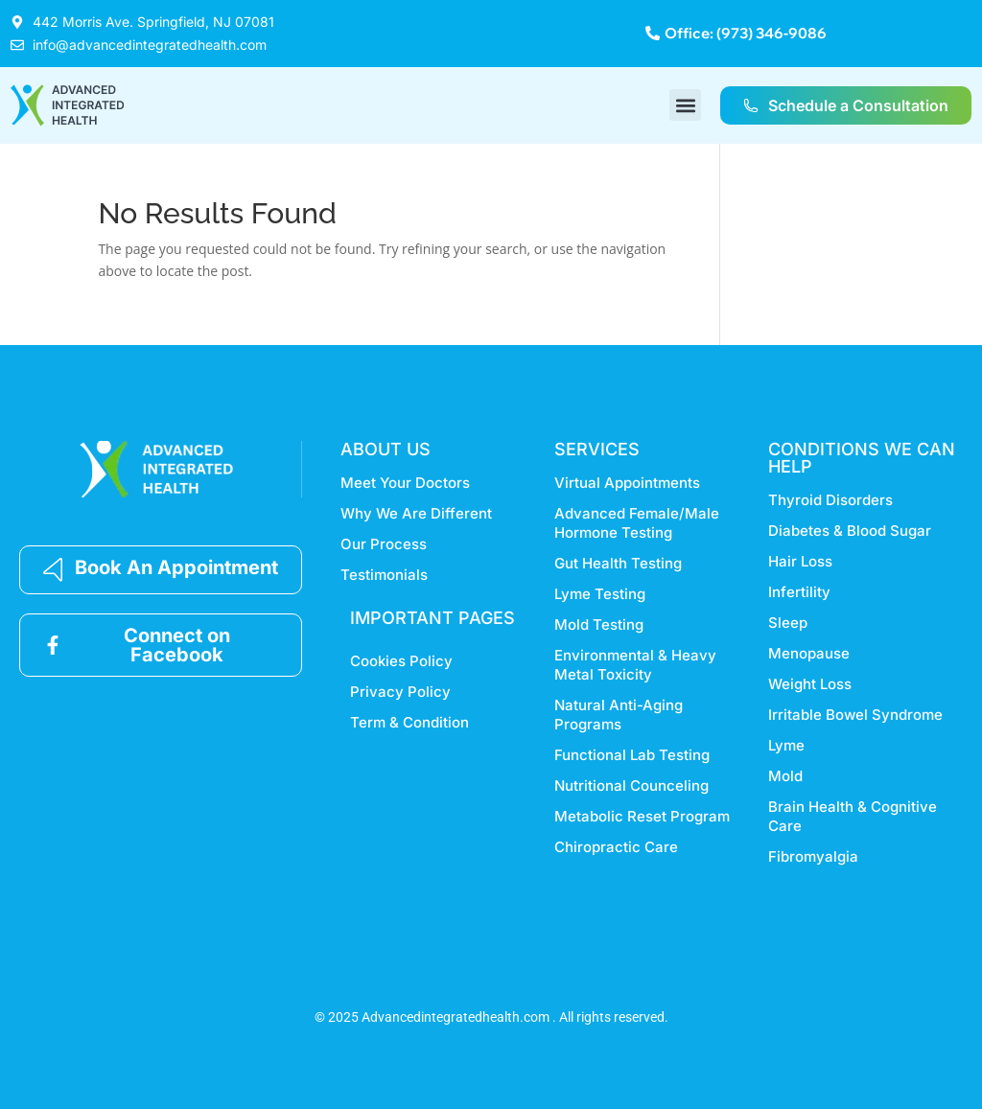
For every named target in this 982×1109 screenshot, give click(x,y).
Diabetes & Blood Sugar (849, 530)
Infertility (799, 592)
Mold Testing (598, 624)
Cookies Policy (401, 661)
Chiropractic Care (616, 847)
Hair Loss (800, 561)
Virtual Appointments (627, 483)
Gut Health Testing (618, 563)
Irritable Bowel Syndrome (855, 714)
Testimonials (384, 575)
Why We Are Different (416, 513)
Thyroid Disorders (830, 500)
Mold (785, 776)
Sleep (787, 622)
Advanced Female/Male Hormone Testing (636, 523)
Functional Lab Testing (632, 755)
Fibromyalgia (813, 856)
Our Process (383, 544)
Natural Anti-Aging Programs (618, 714)
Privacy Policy (400, 691)
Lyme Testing (599, 594)
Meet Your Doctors (405, 483)
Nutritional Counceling (631, 785)
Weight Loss (810, 684)
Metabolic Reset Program (642, 816)
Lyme (786, 745)
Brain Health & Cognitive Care (852, 816)
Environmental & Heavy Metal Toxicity (635, 664)
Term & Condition (409, 722)
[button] (685, 105)
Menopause (809, 653)
